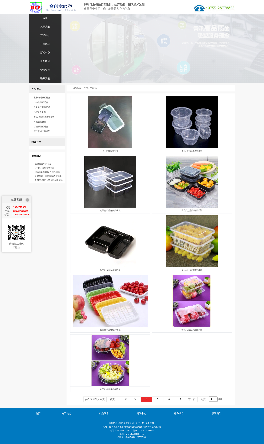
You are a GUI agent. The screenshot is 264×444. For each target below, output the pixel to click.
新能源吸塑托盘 (41, 126)
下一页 (191, 399)
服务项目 (45, 61)
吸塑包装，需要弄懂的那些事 (48, 176)
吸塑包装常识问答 (43, 164)
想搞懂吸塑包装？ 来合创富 (47, 172)
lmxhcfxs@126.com (135, 434)
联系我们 (45, 78)
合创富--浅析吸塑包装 (45, 168)
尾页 (203, 399)
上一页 (123, 399)
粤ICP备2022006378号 (136, 437)
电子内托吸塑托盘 (42, 97)
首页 (45, 18)
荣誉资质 (45, 70)
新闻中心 (45, 52)
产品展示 (104, 413)
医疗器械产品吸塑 (42, 131)
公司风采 (45, 44)
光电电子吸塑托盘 (42, 107)
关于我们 (45, 26)
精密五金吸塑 (40, 112)
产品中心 (45, 35)
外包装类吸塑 (40, 122)
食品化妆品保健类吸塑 (44, 117)
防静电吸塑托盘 (41, 102)
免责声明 (150, 423)
